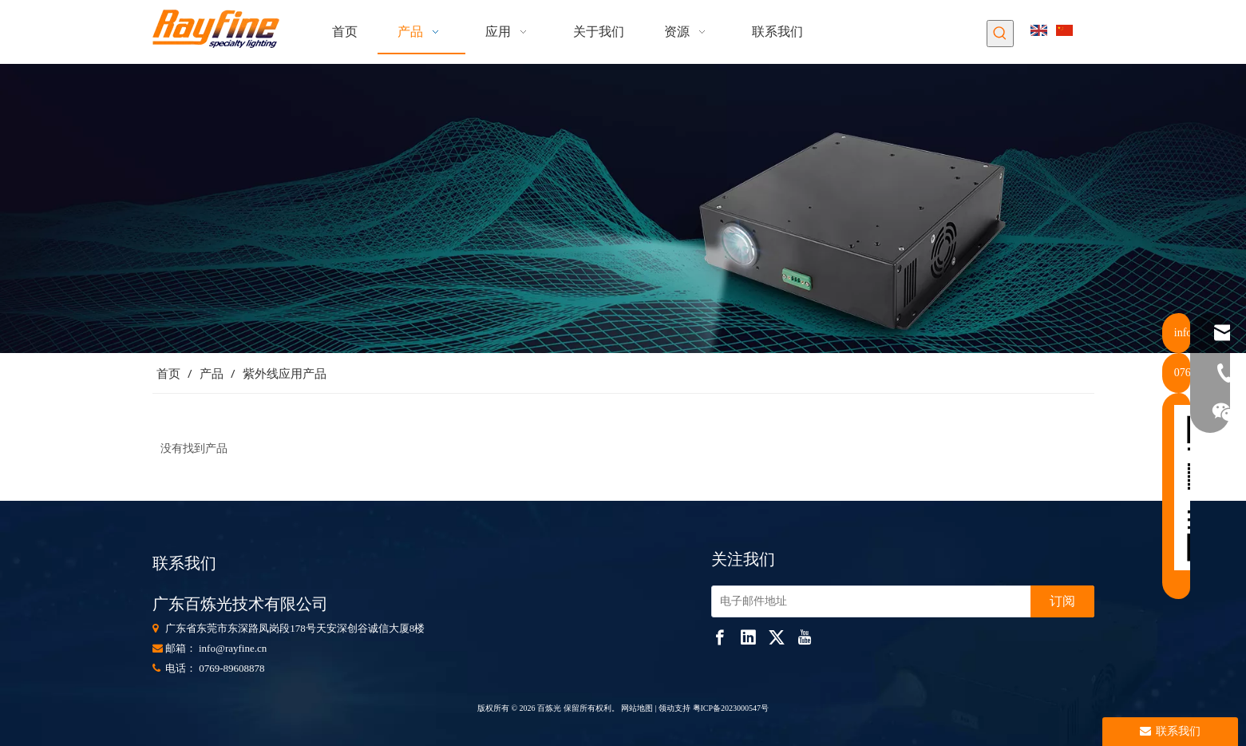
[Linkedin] (748, 637)
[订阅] (1062, 601)
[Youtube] (804, 637)
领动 (666, 708)
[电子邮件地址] (867, 601)
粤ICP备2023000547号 (731, 708)
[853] (623, 208)
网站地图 (636, 708)
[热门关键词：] (1000, 33)
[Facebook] (720, 637)
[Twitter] (776, 637)
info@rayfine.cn (233, 648)
